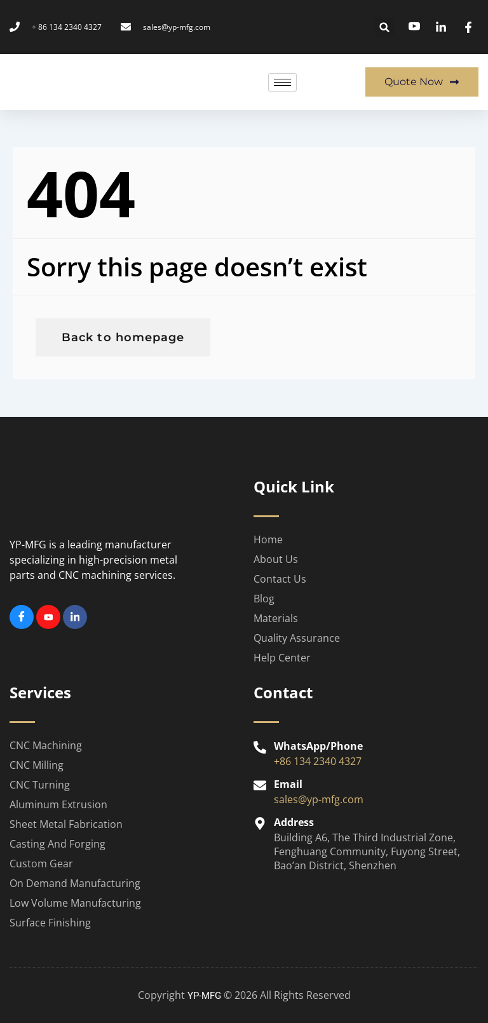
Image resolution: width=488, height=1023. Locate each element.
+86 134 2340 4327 (318, 761)
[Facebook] (22, 617)
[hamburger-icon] (282, 82)
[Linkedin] (75, 617)
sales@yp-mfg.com (318, 799)
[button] (385, 27)
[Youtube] (48, 617)
